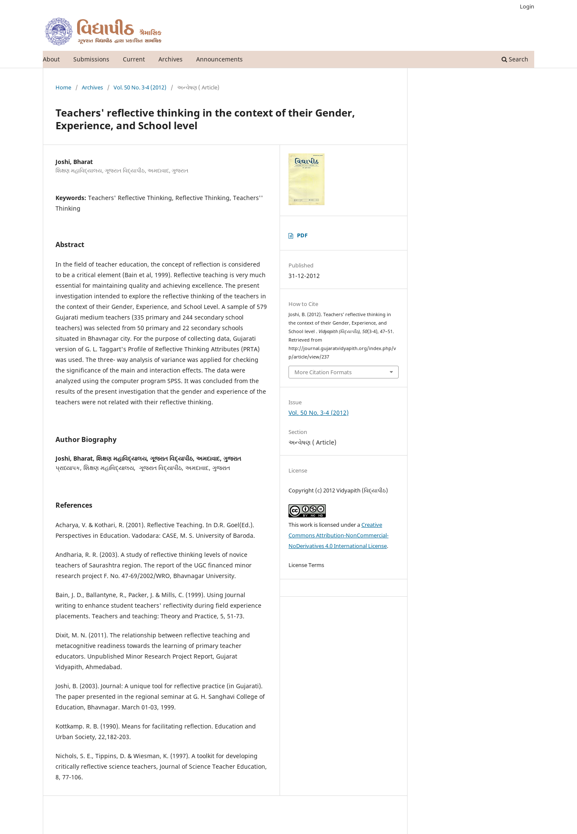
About (51, 59)
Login (527, 6)
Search (515, 59)
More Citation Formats (323, 372)
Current (134, 59)
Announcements (219, 59)
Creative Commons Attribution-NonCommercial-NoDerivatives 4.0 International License (338, 535)
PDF (302, 235)
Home (63, 87)
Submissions (91, 59)
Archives (170, 59)
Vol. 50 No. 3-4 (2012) (140, 87)
